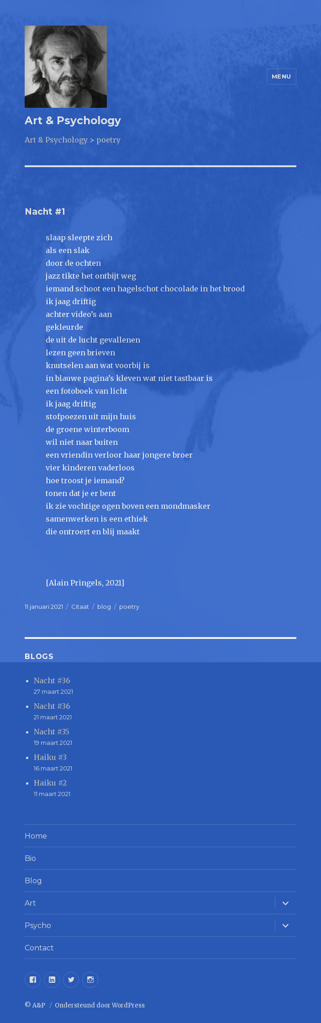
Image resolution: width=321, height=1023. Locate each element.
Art (30, 903)
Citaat (80, 606)
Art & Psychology (73, 120)
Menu (281, 76)
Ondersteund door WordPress (100, 1005)
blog (104, 606)
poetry (129, 606)
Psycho (38, 925)
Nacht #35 (51, 731)
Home (36, 836)
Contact (39, 948)
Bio (30, 858)
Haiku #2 (50, 782)
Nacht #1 (45, 211)
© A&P (36, 1005)
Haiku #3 (50, 757)
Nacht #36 (52, 680)
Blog (33, 880)
